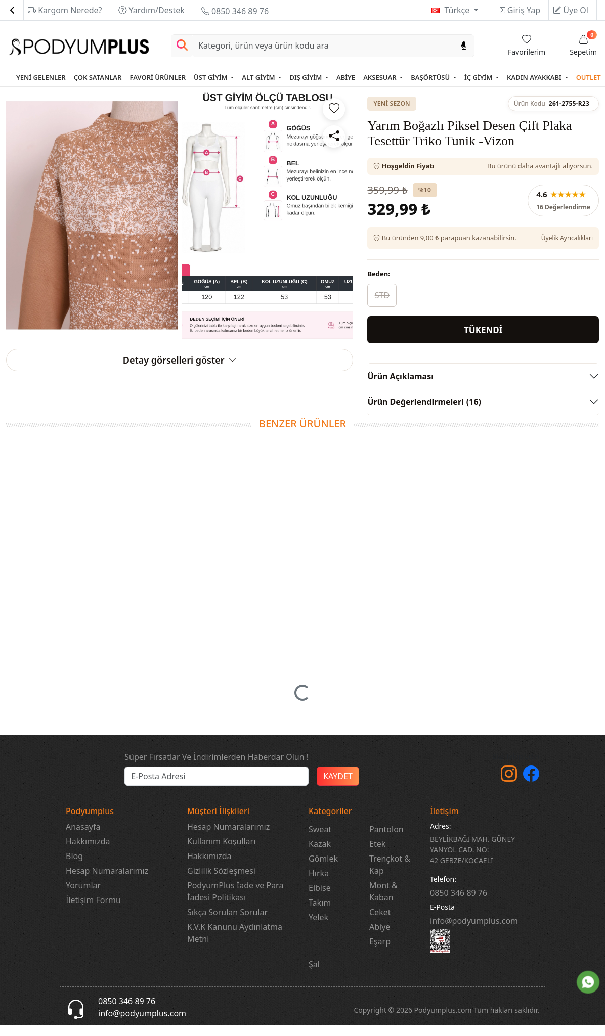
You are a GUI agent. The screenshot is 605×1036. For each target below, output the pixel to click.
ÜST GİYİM (211, 77)
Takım (320, 914)
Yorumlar (83, 897)
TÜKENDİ (483, 330)
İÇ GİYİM (479, 77)
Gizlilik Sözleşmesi (221, 882)
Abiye (379, 938)
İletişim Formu (93, 911)
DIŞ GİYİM (306, 77)
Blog (74, 867)
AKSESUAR (380, 77)
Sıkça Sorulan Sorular (227, 923)
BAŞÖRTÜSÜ (431, 77)
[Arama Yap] (182, 46)
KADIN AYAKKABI (535, 77)
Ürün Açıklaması (400, 376)
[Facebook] (531, 788)
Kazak (320, 855)
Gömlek (323, 870)
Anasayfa (83, 838)
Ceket (380, 923)
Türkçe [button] (457, 10)
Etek (377, 855)
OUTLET (588, 77)
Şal (314, 975)
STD (382, 295)
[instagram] (509, 788)
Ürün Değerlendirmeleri (424, 402)
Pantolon (386, 840)
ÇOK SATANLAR (98, 77)
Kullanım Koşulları (221, 853)
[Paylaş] (334, 136)
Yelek (318, 928)
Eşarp (380, 953)
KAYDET (338, 788)
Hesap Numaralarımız (107, 882)
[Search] (323, 46)
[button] (302, 700)
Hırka (319, 884)
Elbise (320, 899)
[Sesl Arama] (464, 46)
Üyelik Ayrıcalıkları (567, 238)
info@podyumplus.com (474, 932)
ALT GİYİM (259, 77)
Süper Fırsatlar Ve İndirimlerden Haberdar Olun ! (216, 769)
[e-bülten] (216, 788)
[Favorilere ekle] (334, 109)
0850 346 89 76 (235, 11)
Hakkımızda (88, 853)
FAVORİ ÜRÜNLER (157, 77)
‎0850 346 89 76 (458, 904)
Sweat (320, 840)
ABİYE (345, 77)
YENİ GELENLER (41, 77)
